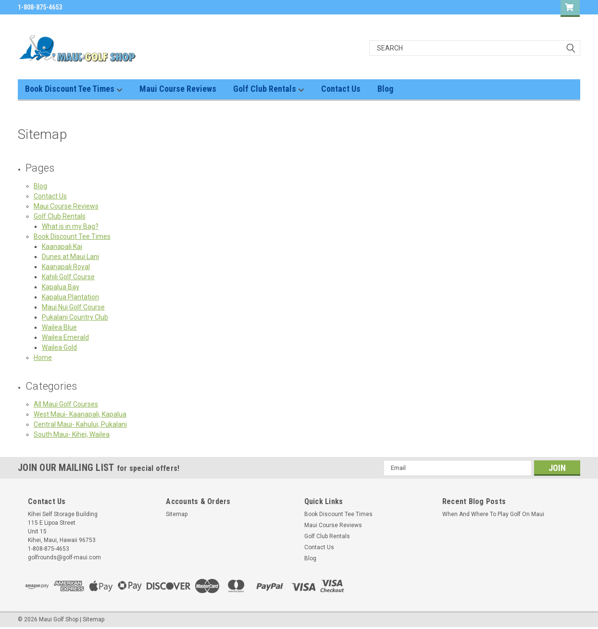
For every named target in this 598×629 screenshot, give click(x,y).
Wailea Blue (59, 327)
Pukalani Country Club (75, 317)
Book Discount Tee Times (74, 89)
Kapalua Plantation (70, 297)
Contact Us (341, 89)
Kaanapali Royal (66, 267)
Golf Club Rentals (268, 89)
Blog (385, 89)
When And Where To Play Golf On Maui (493, 514)
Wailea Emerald (65, 337)
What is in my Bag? (70, 226)
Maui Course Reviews (177, 89)
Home (43, 357)
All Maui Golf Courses (66, 404)
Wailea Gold (59, 347)
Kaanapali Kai (62, 246)
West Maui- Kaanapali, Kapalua (80, 414)
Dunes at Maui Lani (70, 256)
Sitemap (176, 514)
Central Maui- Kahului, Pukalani (80, 424)
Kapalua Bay (60, 287)
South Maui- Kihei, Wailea (72, 434)
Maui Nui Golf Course (73, 307)
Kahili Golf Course (68, 277)
